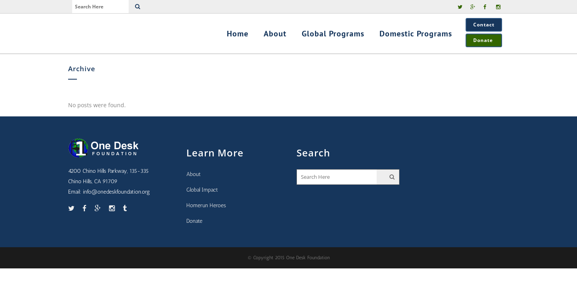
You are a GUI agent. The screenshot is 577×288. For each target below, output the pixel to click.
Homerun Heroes (206, 205)
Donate (483, 40)
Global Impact (202, 189)
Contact (483, 24)
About (193, 174)
